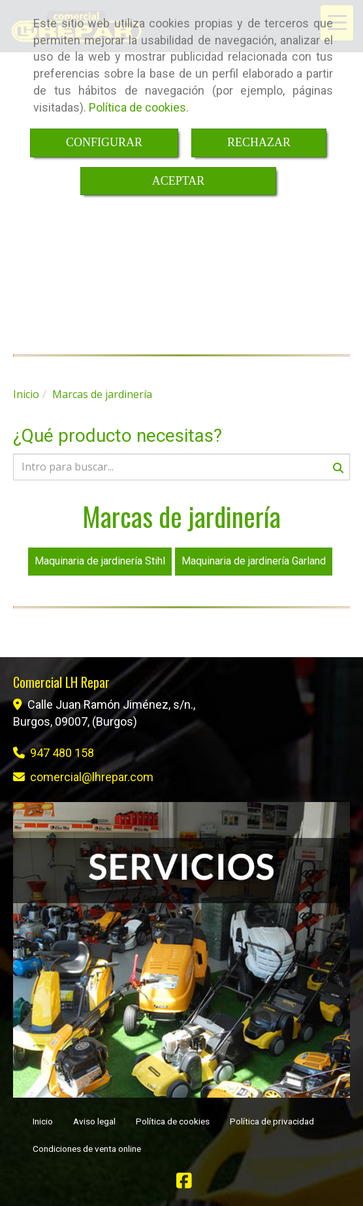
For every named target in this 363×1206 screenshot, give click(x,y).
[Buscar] (181, 467)
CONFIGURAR (104, 142)
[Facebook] (184, 1183)
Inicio (43, 1121)
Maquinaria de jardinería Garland (254, 561)
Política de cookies (137, 107)
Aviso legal (94, 1121)
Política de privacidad (272, 1121)
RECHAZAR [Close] (259, 142)
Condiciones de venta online (87, 1148)
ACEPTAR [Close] (178, 180)
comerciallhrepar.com (91, 777)
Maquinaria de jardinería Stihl (100, 561)
